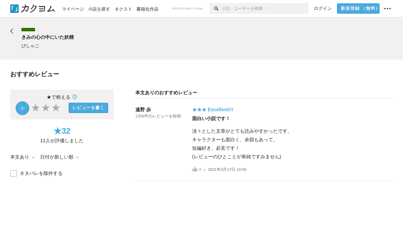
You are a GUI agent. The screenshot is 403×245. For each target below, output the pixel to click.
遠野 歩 (143, 109)
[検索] (216, 8)
